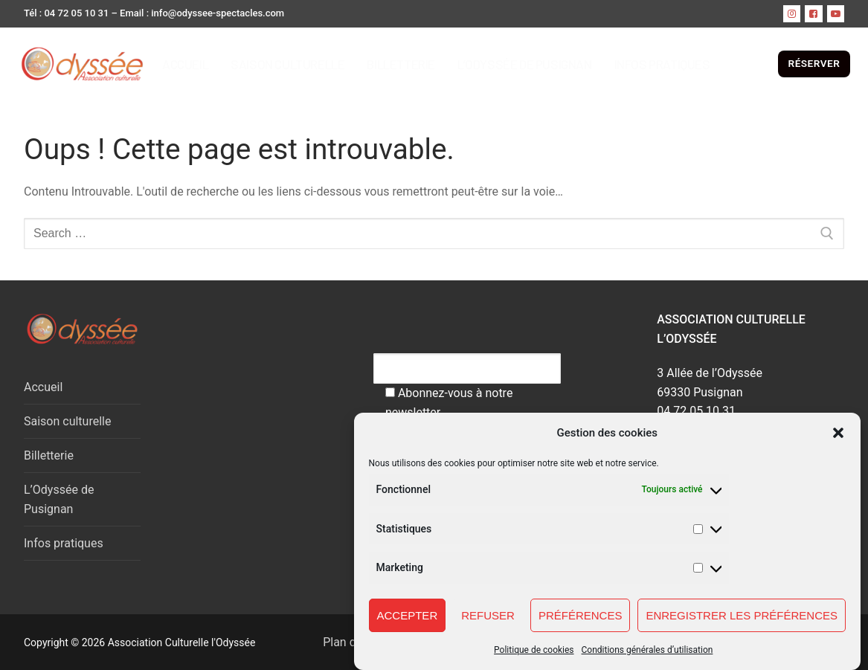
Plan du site (345, 642)
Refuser (488, 617)
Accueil (43, 387)
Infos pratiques (63, 543)
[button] (838, 435)
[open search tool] (765, 64)
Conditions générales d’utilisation (647, 652)
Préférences (581, 617)
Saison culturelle (67, 421)
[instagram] (791, 13)
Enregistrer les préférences (742, 617)
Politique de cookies (533, 652)
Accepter (407, 617)
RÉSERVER (814, 63)
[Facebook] (813, 13)
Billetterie (49, 455)
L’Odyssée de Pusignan (59, 499)
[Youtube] (835, 13)
